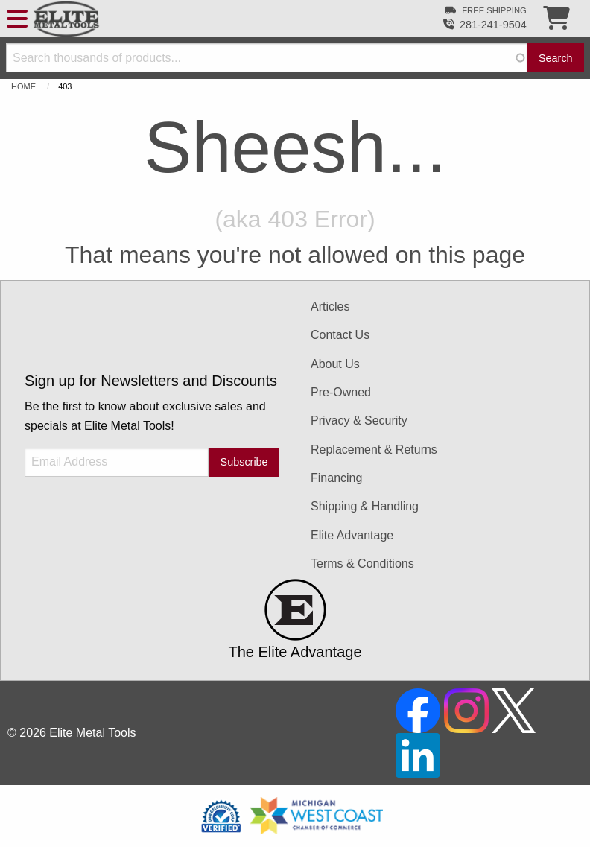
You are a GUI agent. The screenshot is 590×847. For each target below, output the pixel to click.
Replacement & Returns (374, 449)
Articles (330, 306)
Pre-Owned (341, 392)
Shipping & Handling (365, 506)
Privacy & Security (359, 420)
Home (23, 86)
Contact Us (340, 335)
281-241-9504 (493, 25)
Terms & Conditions (362, 563)
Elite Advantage (352, 535)
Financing (336, 478)
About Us (335, 364)
